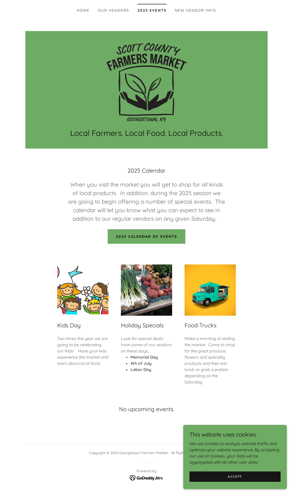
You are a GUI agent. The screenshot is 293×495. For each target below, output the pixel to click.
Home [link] (83, 10)
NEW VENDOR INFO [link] (195, 10)
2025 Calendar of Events (146, 236)
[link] (146, 82)
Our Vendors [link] (113, 10)
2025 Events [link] (151, 10)
